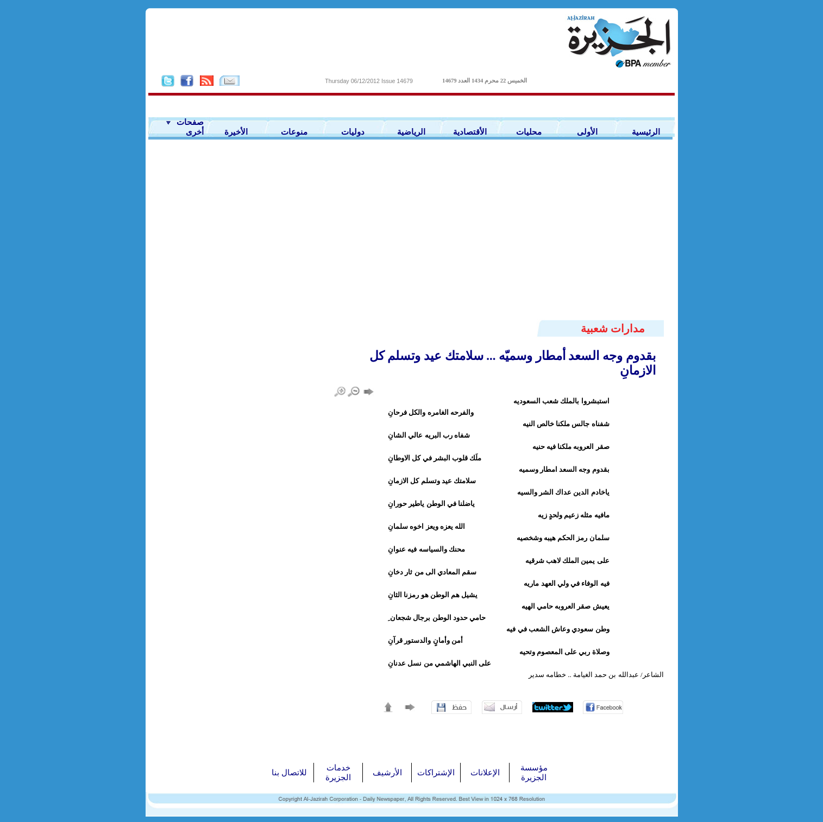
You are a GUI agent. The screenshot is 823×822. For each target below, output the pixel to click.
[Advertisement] (411, 237)
